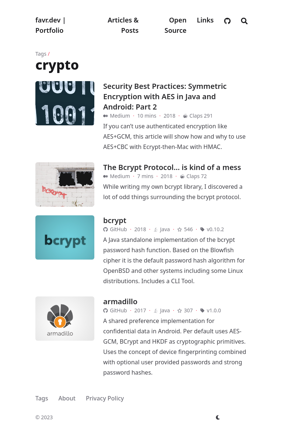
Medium (116, 115)
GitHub (115, 229)
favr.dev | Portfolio (50, 25)
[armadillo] (64, 318)
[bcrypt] (64, 237)
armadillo (120, 301)
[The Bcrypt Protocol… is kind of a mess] (64, 184)
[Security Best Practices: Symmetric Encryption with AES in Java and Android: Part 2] (64, 103)
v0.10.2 (212, 229)
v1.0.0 (210, 310)
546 (185, 229)
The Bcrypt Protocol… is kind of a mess (172, 167)
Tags (40, 53)
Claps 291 (198, 115)
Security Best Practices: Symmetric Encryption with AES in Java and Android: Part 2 (165, 96)
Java (161, 229)
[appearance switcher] (218, 417)
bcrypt (114, 220)
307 (185, 310)
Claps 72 (193, 176)
